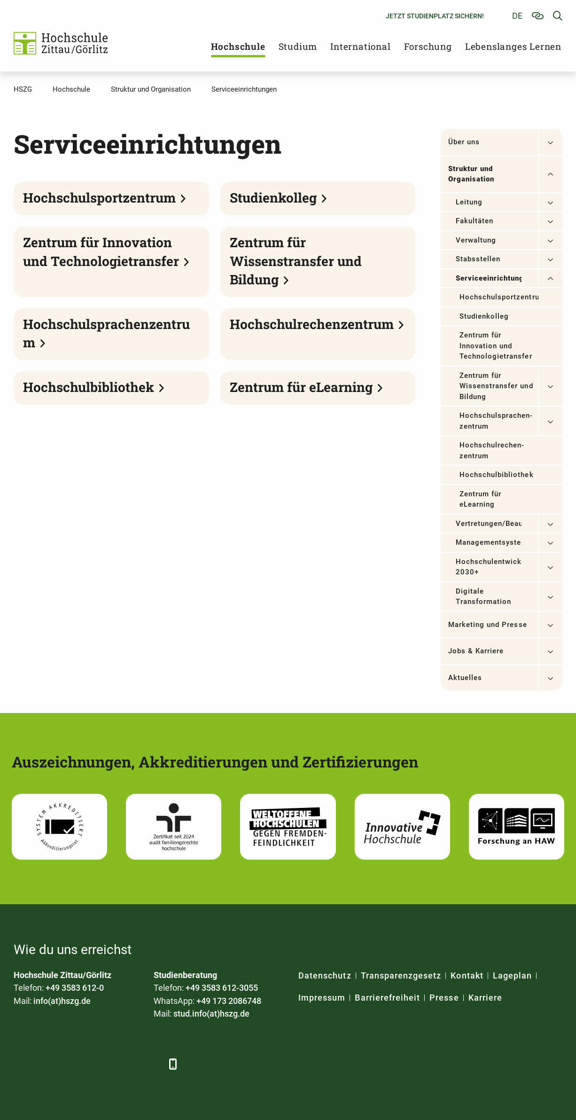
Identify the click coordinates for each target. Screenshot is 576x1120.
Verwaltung (476, 240)
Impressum (321, 998)
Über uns (464, 142)
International (360, 46)
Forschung (428, 46)
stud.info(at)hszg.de (211, 1013)
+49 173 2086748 (228, 1001)
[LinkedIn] (47, 1064)
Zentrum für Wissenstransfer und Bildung (496, 386)
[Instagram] (125, 1064)
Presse (444, 998)
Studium (298, 46)
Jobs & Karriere (476, 651)
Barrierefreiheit (387, 998)
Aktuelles (465, 678)
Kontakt (467, 975)
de (517, 16)
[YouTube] (99, 1064)
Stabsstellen (478, 259)
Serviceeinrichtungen (489, 278)
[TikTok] (151, 1064)
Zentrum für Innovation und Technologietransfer (495, 345)
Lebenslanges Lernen (513, 46)
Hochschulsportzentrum (498, 297)
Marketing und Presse (487, 624)
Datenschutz (324, 975)
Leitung (469, 202)
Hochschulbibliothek (496, 474)
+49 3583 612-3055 (222, 988)
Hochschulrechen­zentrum (491, 450)
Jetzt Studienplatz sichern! (435, 16)
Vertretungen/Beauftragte (489, 523)
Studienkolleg (484, 316)
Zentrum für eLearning (480, 499)
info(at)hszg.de (62, 1001)
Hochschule (238, 46)
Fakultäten (475, 221)
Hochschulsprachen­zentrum (496, 421)
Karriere (485, 998)
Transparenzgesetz (401, 975)
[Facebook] (22, 1064)
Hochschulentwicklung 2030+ (489, 567)
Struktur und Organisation (471, 174)
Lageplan (512, 975)
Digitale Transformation (484, 596)
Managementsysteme (489, 542)
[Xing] (73, 1064)
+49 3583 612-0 (75, 988)
